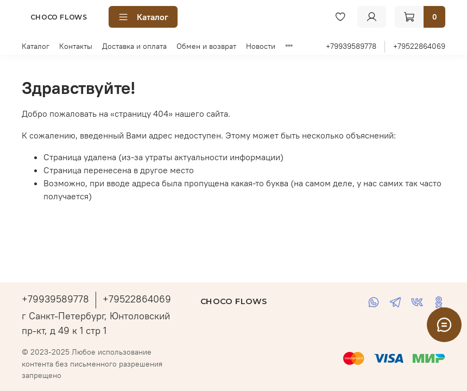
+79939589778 (351, 46)
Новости (260, 46)
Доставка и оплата (134, 46)
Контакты (75, 46)
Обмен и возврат (206, 46)
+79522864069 (419, 46)
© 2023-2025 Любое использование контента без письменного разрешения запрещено (92, 363)
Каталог (143, 16)
